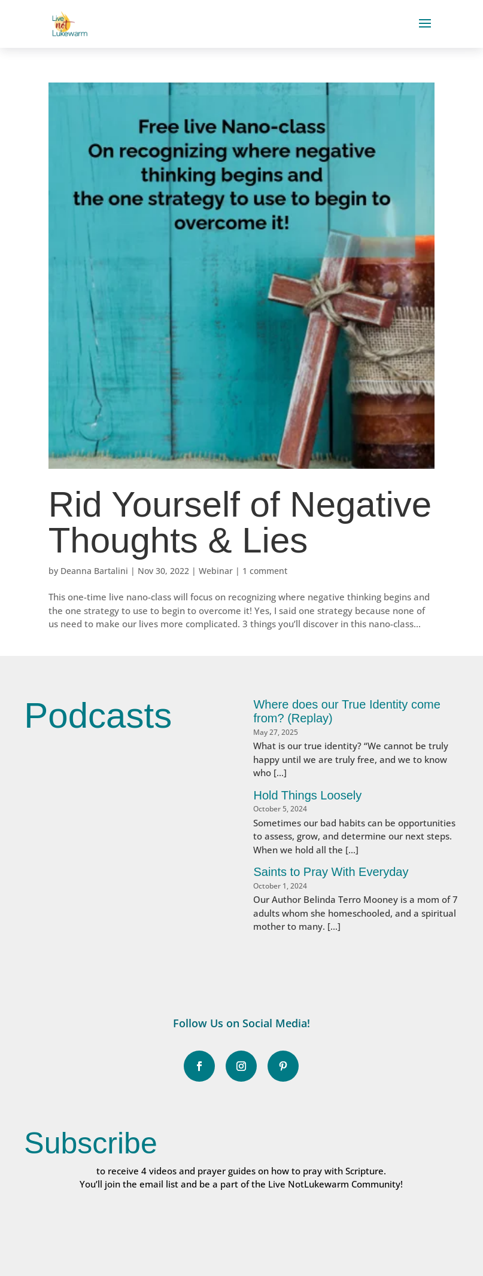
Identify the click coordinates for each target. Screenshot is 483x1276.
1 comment (264, 570)
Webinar (216, 570)
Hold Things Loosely (307, 795)
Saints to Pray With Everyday (330, 871)
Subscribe (90, 1143)
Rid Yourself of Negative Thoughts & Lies (240, 522)
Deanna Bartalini (94, 570)
